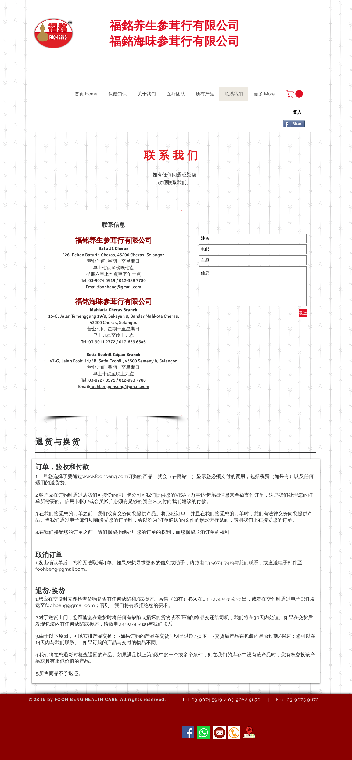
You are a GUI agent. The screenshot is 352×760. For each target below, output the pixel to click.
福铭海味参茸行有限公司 (113, 301)
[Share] (294, 123)
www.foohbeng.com (105, 476)
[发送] (303, 313)
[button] (295, 94)
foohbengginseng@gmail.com (119, 386)
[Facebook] (188, 732)
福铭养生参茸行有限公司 (113, 240)
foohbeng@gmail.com (119, 287)
